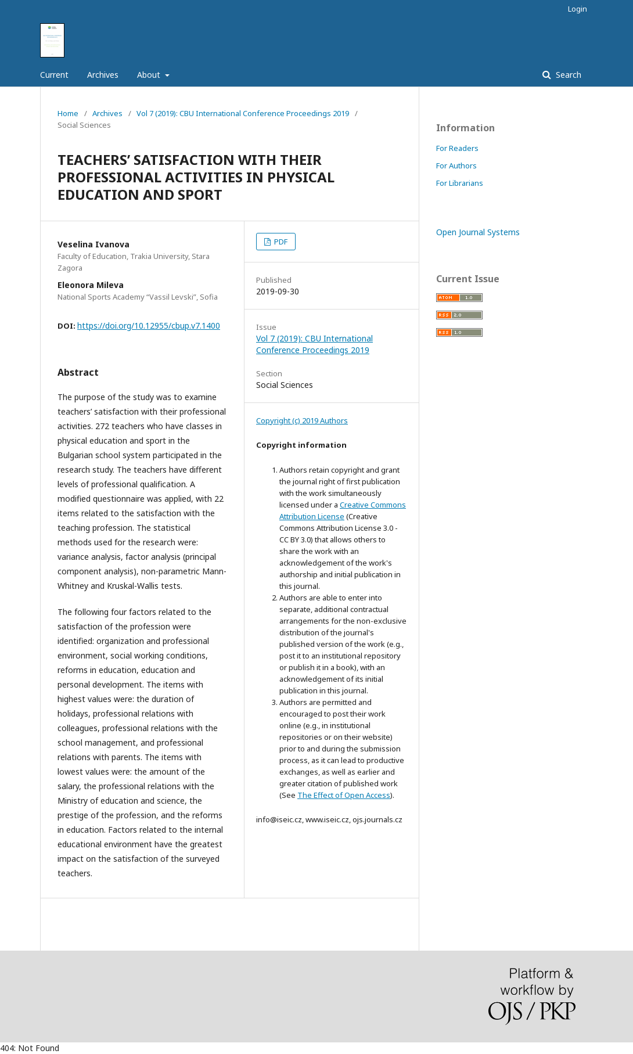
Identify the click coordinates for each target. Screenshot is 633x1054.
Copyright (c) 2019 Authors (302, 420)
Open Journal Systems (478, 232)
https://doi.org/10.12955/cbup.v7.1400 (148, 325)
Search (567, 74)
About (150, 74)
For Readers (457, 148)
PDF (279, 241)
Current (54, 74)
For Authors (456, 165)
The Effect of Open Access (343, 795)
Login (577, 8)
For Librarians (459, 183)
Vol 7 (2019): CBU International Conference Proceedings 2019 (242, 113)
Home (67, 113)
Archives (102, 74)
